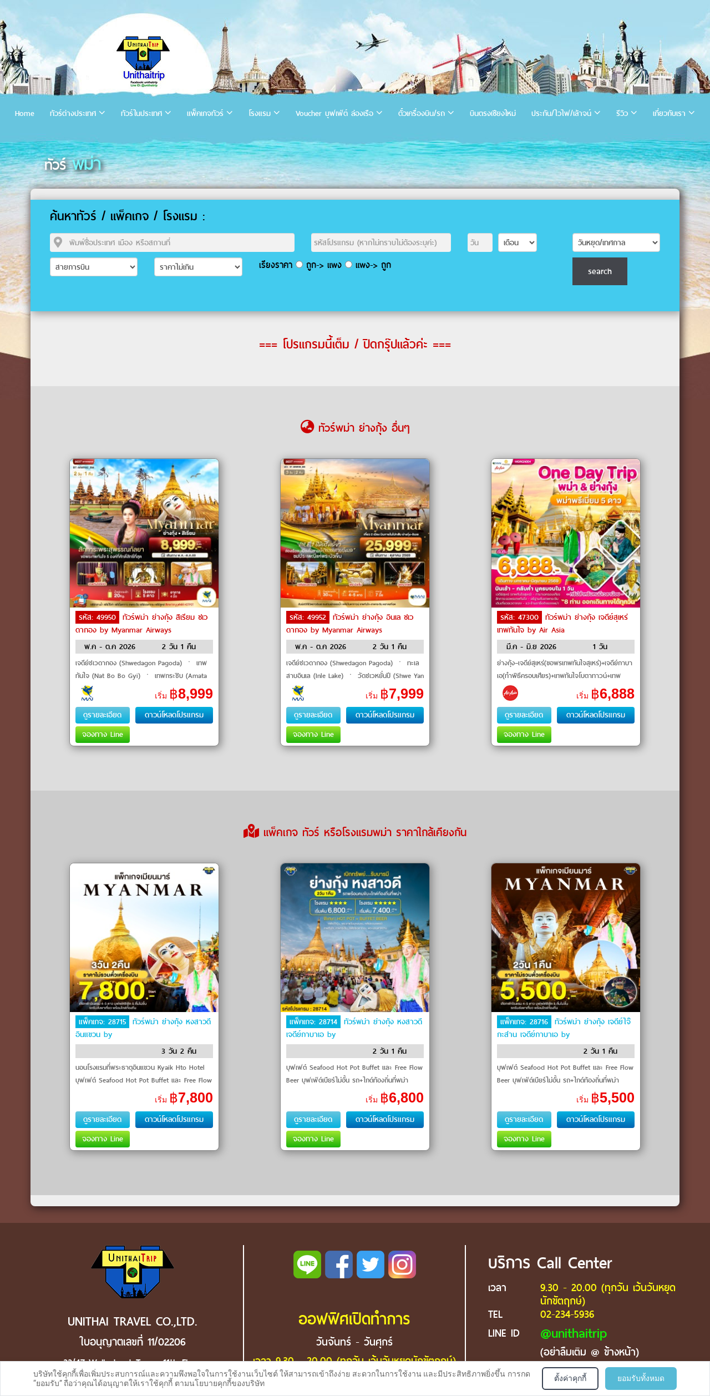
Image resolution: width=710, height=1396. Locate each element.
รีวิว (622, 113)
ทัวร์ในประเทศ (141, 113)
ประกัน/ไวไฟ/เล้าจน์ (561, 113)
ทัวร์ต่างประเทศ (73, 113)
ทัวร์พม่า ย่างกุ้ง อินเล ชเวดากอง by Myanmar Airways (349, 623)
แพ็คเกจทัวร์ (205, 113)
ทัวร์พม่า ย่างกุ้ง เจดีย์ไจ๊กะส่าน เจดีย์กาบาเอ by (564, 1028)
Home (24, 113)
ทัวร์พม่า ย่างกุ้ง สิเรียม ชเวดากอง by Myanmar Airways (141, 623)
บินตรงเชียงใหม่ (493, 113)
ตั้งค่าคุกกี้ (570, 1378)
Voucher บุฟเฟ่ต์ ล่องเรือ (334, 113)
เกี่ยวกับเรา (669, 113)
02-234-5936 (567, 1314)
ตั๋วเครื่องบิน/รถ (421, 113)
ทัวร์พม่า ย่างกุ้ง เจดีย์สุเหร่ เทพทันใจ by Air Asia (562, 623)
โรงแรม (259, 113)
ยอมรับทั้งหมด (641, 1378)
